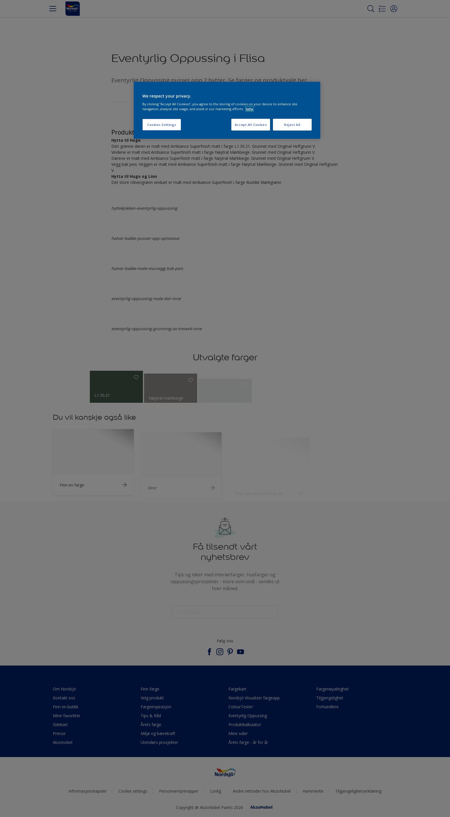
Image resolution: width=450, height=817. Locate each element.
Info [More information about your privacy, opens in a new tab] (249, 109)
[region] (227, 110)
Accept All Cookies (251, 124)
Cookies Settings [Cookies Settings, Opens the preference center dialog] (161, 124)
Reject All (292, 124)
